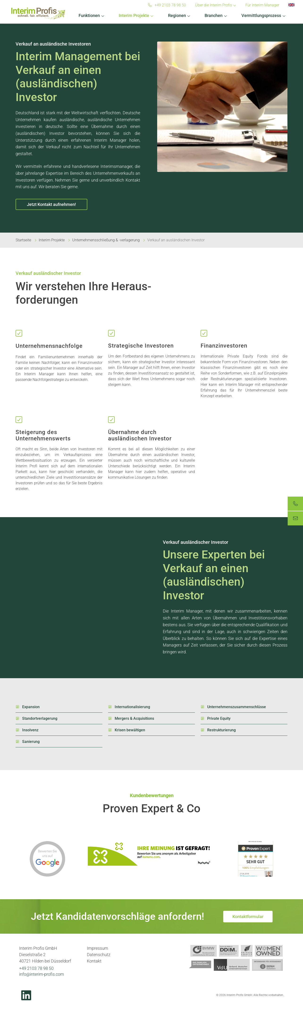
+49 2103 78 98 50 (36, 968)
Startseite (23, 240)
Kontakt (94, 960)
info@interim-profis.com (41, 974)
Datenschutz (98, 954)
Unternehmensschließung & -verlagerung (106, 240)
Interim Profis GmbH (38, 13)
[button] (91, 14)
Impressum (97, 948)
